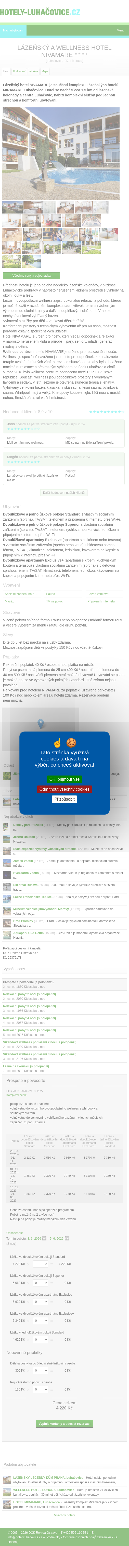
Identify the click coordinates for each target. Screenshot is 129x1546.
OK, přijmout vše (64, 779)
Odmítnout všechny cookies (65, 789)
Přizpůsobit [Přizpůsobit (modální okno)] (64, 799)
